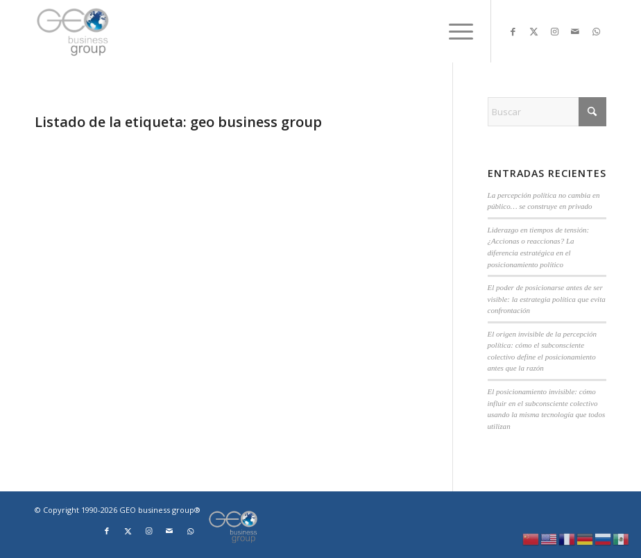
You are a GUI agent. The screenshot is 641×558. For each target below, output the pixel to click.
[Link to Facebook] (512, 31)
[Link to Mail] (575, 31)
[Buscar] (547, 111)
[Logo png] (74, 31)
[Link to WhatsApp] (596, 31)
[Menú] (454, 31)
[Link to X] (533, 31)
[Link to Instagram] (554, 31)
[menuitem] (454, 31)
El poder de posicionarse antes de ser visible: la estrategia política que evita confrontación (547, 298)
